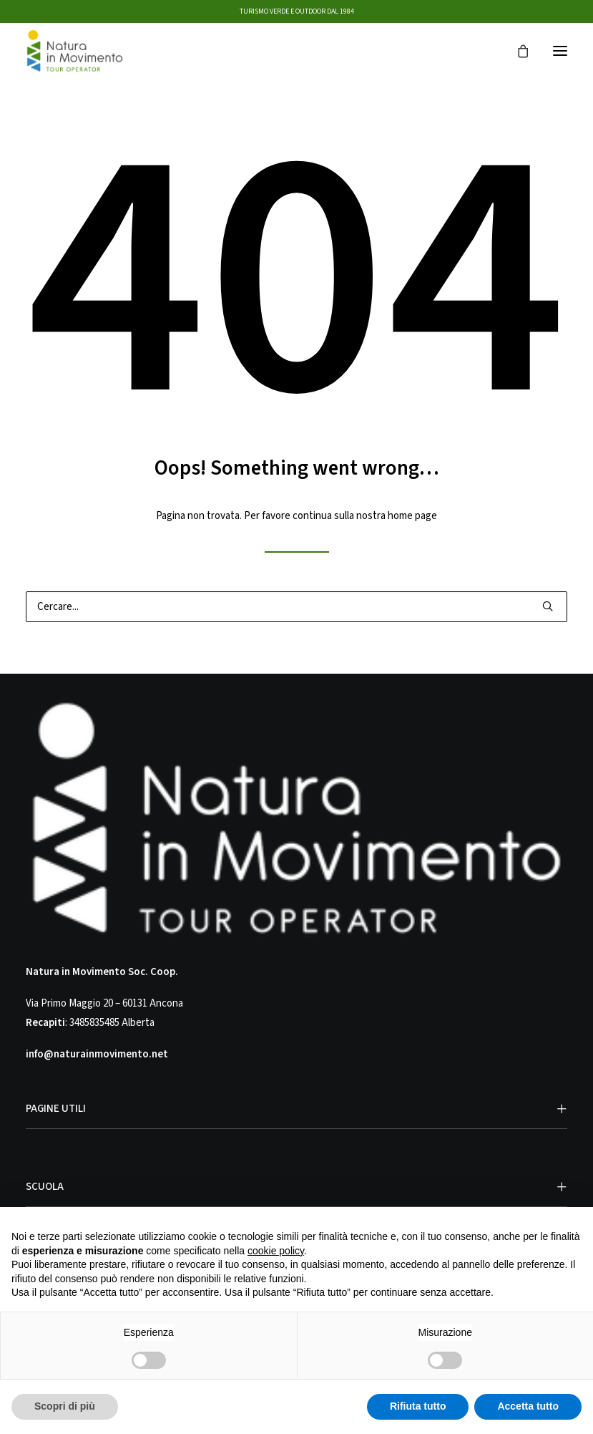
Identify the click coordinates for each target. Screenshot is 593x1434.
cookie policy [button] (276, 1250)
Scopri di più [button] (64, 1406)
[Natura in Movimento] (75, 50)
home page (412, 515)
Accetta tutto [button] (528, 1406)
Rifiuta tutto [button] (418, 1406)
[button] (560, 51)
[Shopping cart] (516, 50)
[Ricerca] (296, 606)
